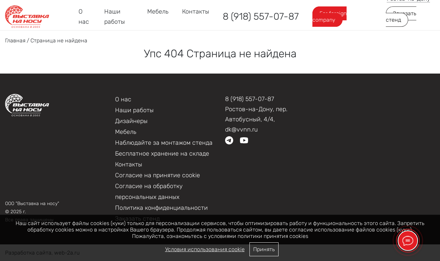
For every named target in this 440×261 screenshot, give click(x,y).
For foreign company (329, 16)
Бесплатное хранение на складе (162, 153)
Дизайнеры (131, 121)
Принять (264, 249)
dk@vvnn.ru (241, 129)
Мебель (158, 11)
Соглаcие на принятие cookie (157, 175)
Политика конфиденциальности (161, 208)
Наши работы (134, 110)
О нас (123, 99)
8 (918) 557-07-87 (261, 16)
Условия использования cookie (205, 249)
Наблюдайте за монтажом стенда (164, 142)
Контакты (195, 11)
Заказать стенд (401, 16)
